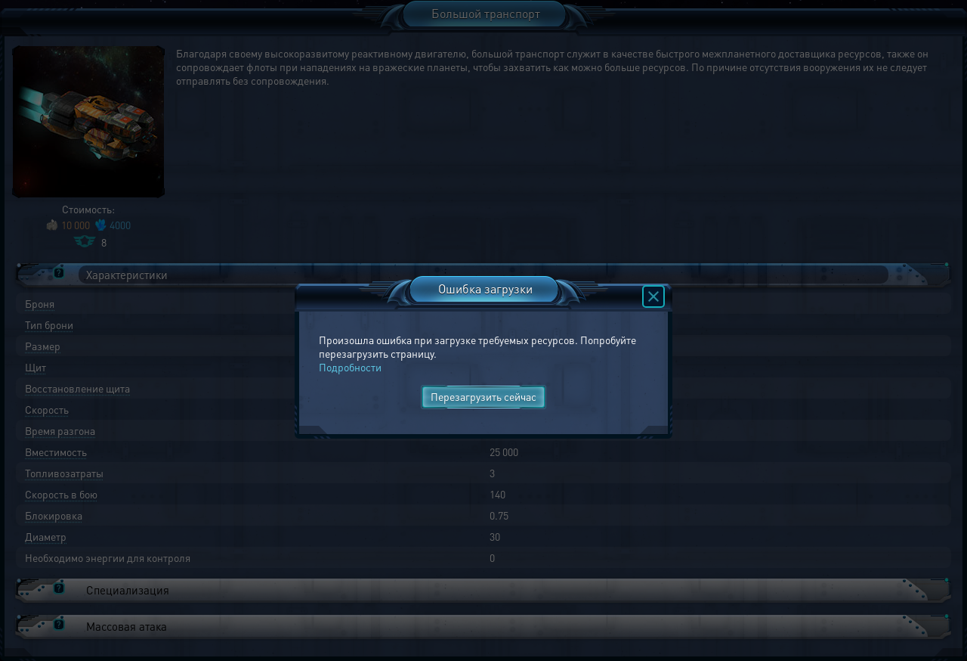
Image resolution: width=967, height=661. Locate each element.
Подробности (350, 367)
